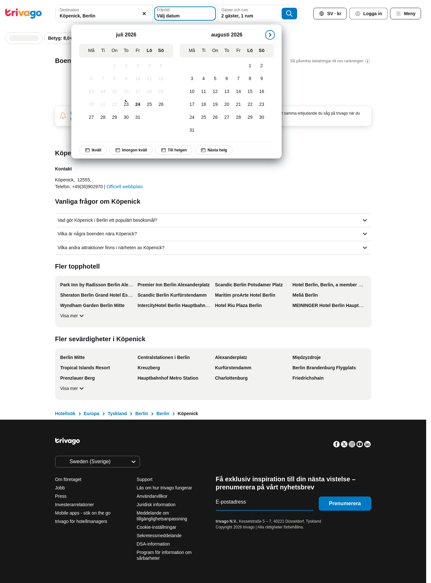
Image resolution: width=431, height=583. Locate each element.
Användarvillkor (152, 496)
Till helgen (174, 150)
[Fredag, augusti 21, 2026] (238, 104)
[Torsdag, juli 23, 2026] (126, 104)
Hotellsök (65, 413)
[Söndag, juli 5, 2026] (161, 66)
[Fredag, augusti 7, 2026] (238, 79)
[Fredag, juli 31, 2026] (138, 117)
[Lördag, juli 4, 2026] (149, 66)
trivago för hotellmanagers (81, 521)
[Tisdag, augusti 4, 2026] (203, 79)
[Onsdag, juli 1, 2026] (114, 66)
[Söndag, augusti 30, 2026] (261, 117)
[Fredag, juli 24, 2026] (138, 104)
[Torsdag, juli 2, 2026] (126, 66)
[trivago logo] (23, 13)
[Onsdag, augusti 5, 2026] (215, 79)
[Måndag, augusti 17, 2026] (192, 104)
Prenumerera (345, 503)
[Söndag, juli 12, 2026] (161, 79)
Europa (91, 413)
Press (61, 496)
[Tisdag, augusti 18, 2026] (203, 104)
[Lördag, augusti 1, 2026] (250, 66)
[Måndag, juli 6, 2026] (91, 79)
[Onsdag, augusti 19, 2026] (215, 104)
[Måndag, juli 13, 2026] (91, 91)
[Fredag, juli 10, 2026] (138, 79)
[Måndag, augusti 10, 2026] (192, 91)
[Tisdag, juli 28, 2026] (103, 117)
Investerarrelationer (74, 504)
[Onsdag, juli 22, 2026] (114, 104)
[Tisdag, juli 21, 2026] (103, 104)
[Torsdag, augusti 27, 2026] (227, 117)
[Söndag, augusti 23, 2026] (261, 104)
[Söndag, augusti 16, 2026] (261, 91)
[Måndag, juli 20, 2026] (91, 104)
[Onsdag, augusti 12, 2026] (215, 91)
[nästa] (270, 35)
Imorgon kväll (131, 150)
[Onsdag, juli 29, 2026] (114, 117)
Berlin (141, 413)
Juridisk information (156, 504)
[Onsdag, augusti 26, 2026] (215, 117)
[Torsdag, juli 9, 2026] (126, 79)
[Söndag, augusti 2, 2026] (261, 66)
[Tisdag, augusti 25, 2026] (203, 117)
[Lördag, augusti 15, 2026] (250, 91)
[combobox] (104, 13)
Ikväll (93, 150)
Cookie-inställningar (157, 527)
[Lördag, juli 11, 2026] (149, 79)
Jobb (60, 487)
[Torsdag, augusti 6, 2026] (227, 79)
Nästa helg (213, 150)
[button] (104, 13)
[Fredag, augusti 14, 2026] (238, 91)
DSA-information (153, 544)
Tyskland (117, 413)
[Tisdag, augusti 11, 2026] (203, 91)
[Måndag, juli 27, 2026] (91, 117)
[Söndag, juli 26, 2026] (161, 104)
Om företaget (68, 479)
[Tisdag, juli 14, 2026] (103, 91)
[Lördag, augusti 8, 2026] (250, 79)
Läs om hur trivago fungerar (164, 487)
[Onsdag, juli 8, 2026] (114, 79)
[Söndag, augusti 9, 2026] (261, 79)
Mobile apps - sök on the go (83, 513)
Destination (69, 10)
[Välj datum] (185, 13)
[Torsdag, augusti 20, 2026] (227, 104)
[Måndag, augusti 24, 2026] (192, 117)
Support (145, 479)
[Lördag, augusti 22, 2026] (250, 104)
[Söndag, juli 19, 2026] (161, 91)
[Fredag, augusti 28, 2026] (238, 117)
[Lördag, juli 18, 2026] (149, 91)
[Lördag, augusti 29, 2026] (250, 117)
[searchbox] (104, 16)
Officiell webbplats (124, 186)
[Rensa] (144, 13)
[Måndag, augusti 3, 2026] (192, 79)
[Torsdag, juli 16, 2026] (126, 91)
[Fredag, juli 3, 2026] (138, 66)
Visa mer (73, 316)
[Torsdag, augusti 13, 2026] (227, 91)
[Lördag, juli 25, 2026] (149, 104)
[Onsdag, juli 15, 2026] (114, 91)
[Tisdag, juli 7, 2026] (103, 79)
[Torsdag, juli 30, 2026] (126, 117)
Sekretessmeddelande (159, 535)
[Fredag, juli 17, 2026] (138, 91)
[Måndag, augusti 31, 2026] (192, 130)
